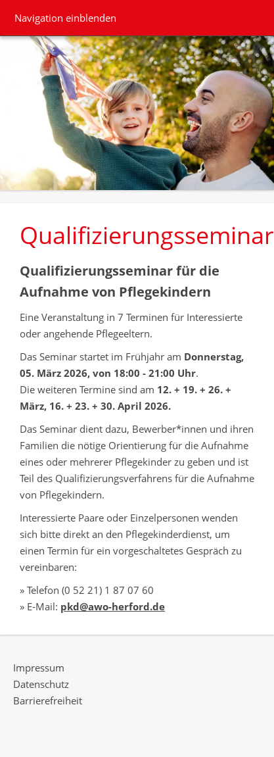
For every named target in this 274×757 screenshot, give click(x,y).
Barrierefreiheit (47, 700)
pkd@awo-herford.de (112, 606)
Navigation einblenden (65, 17)
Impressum (38, 667)
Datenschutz (41, 684)
